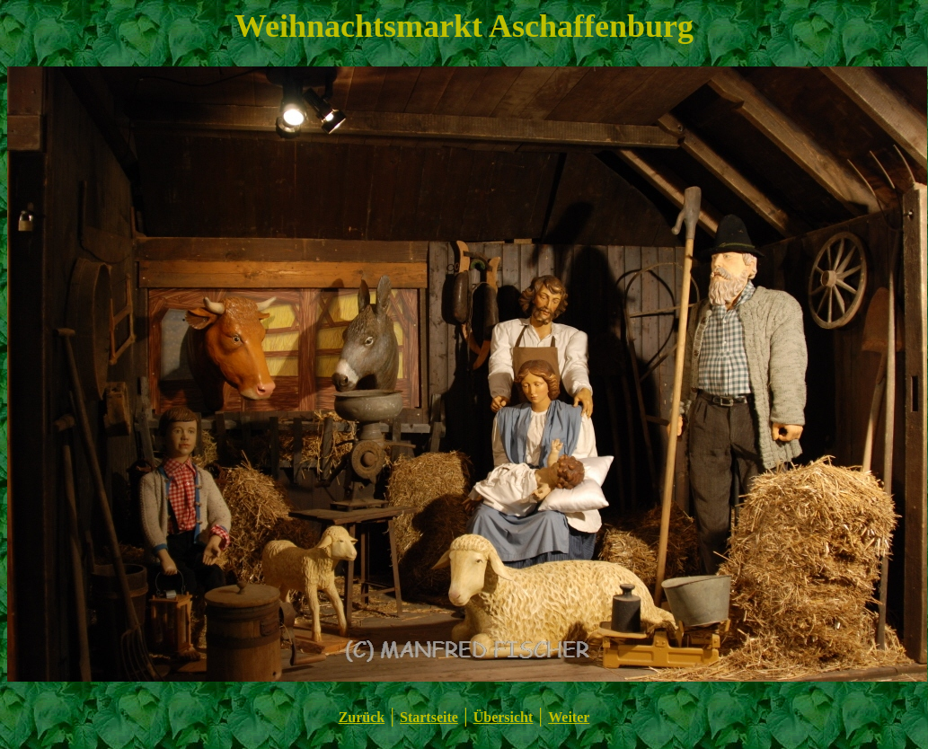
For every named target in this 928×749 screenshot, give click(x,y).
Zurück (362, 717)
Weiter (568, 717)
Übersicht (503, 717)
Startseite (429, 717)
